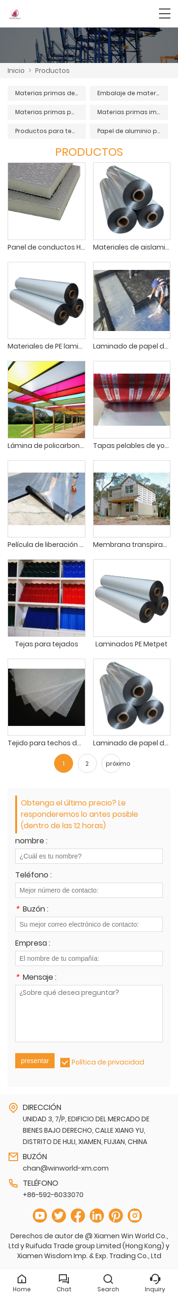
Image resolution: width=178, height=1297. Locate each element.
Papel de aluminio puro (132, 131)
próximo (113, 764)
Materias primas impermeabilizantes (132, 112)
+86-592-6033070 (53, 1194)
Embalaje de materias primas (132, 93)
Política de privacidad (108, 1062)
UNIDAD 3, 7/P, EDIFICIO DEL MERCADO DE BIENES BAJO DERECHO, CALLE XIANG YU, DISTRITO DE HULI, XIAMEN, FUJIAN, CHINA (86, 1130)
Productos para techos (50, 131)
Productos (52, 70)
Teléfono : (33, 875)
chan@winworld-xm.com (66, 1168)
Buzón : (31, 909)
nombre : (31, 841)
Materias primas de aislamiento (50, 93)
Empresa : (32, 943)
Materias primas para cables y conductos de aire (50, 112)
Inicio (16, 70)
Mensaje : (35, 978)
